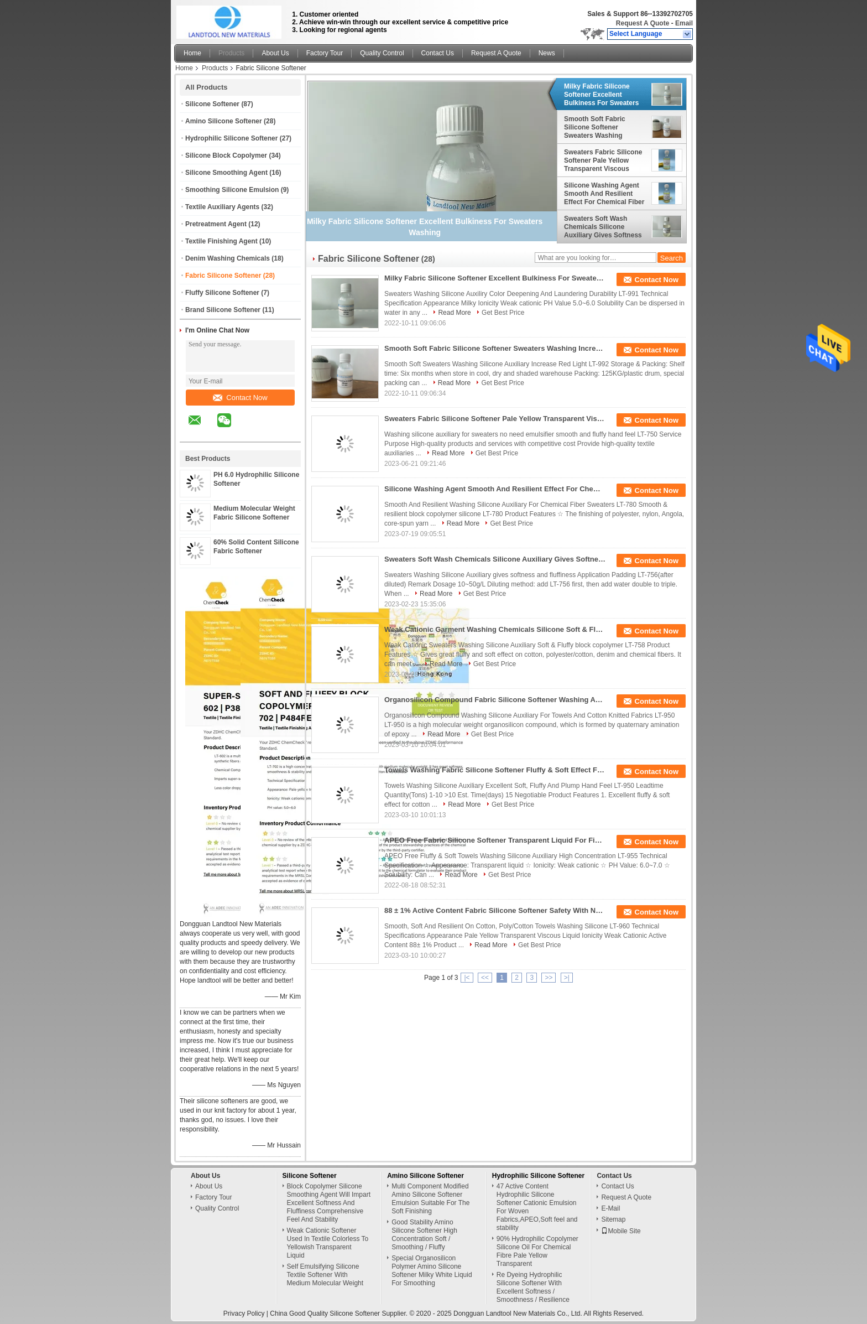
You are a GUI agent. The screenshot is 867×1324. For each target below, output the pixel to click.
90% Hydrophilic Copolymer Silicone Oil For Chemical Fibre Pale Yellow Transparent (537, 1251)
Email (684, 23)
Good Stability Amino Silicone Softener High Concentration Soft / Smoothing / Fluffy (424, 1234)
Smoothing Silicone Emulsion (232, 190)
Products (231, 53)
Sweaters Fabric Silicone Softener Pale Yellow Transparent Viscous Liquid (603, 160)
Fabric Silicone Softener (223, 275)
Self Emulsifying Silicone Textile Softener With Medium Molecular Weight (325, 1275)
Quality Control (382, 53)
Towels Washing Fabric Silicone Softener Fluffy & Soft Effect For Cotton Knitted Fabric (494, 770)
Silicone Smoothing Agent (226, 172)
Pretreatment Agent (216, 224)
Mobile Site (620, 1231)
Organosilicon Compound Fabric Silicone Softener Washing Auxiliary (494, 699)
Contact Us (437, 53)
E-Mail (610, 1208)
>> (548, 978)
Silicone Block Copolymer (226, 155)
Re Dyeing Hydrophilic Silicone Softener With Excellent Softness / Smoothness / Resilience (533, 1287)
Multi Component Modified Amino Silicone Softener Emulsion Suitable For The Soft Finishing (430, 1198)
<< (485, 978)
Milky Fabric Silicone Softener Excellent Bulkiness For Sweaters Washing (601, 94)
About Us (275, 53)
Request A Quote (642, 23)
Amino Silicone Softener (223, 121)
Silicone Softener (212, 104)
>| (567, 978)
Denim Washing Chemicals (227, 258)
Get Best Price (503, 312)
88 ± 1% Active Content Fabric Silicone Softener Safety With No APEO (494, 910)
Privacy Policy (244, 1313)
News (547, 53)
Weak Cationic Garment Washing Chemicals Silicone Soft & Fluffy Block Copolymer (494, 629)
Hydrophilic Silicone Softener (231, 138)
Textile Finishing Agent (221, 241)
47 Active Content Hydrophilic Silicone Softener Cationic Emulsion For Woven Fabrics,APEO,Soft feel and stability (537, 1207)
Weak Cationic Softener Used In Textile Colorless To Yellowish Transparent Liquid (328, 1243)
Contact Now (240, 397)
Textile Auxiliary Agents (222, 207)
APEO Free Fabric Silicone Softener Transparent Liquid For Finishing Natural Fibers (494, 840)
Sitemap (613, 1219)
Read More (454, 312)
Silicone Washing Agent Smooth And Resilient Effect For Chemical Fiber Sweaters (604, 193)
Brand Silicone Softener (222, 310)
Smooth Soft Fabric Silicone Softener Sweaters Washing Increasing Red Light (597, 127)
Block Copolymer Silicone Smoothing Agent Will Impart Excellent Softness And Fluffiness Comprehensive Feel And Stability (328, 1202)
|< (466, 978)
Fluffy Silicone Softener (222, 293)
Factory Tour (324, 53)
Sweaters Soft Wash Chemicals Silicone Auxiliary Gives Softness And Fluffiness (603, 227)
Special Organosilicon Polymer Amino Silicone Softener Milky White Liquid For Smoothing (431, 1270)
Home (192, 53)
